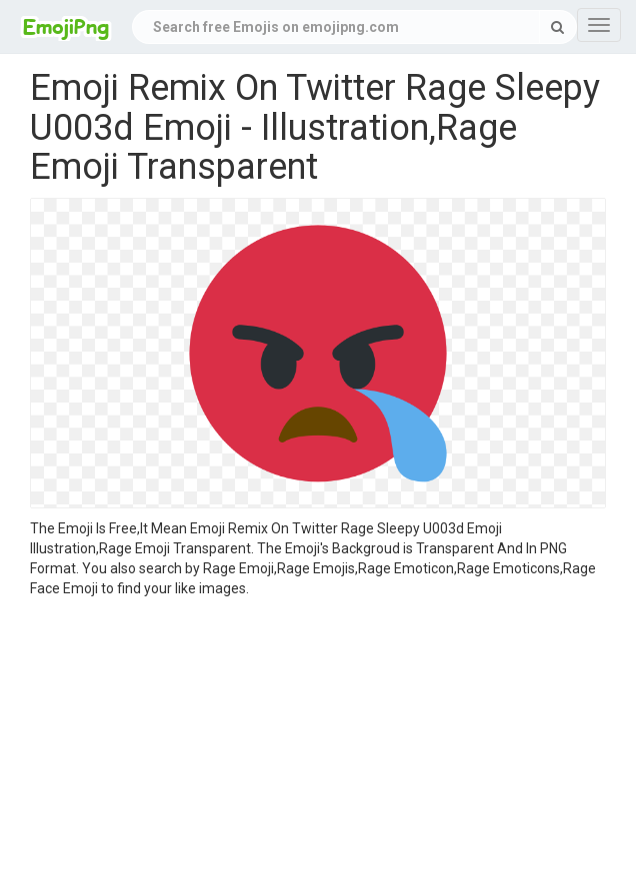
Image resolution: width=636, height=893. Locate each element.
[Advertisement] (318, 748)
